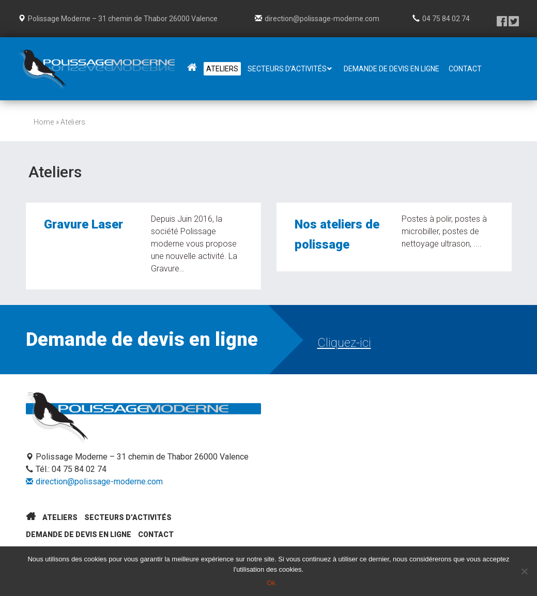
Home (44, 122)
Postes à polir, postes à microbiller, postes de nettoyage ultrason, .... (444, 233)
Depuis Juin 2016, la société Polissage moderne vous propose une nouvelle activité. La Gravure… (194, 246)
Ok (271, 583)
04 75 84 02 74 (446, 18)
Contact (156, 534)
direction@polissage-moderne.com (322, 18)
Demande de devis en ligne (78, 534)
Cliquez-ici (344, 342)
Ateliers (60, 517)
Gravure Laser (83, 226)
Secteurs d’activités (128, 517)
